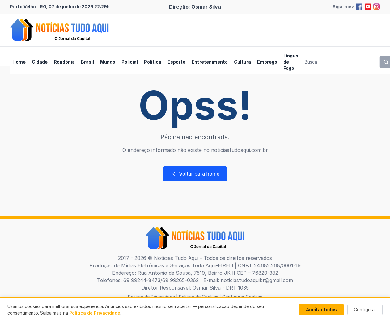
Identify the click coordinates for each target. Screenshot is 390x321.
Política (152, 62)
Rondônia (64, 62)
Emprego (267, 62)
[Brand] (59, 30)
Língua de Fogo (290, 62)
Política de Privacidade (94, 312)
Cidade (40, 62)
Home (19, 62)
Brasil (87, 62)
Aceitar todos (321, 309)
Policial (129, 62)
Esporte (176, 62)
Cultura (242, 62)
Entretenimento (210, 62)
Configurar (365, 309)
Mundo (107, 62)
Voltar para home (195, 174)
